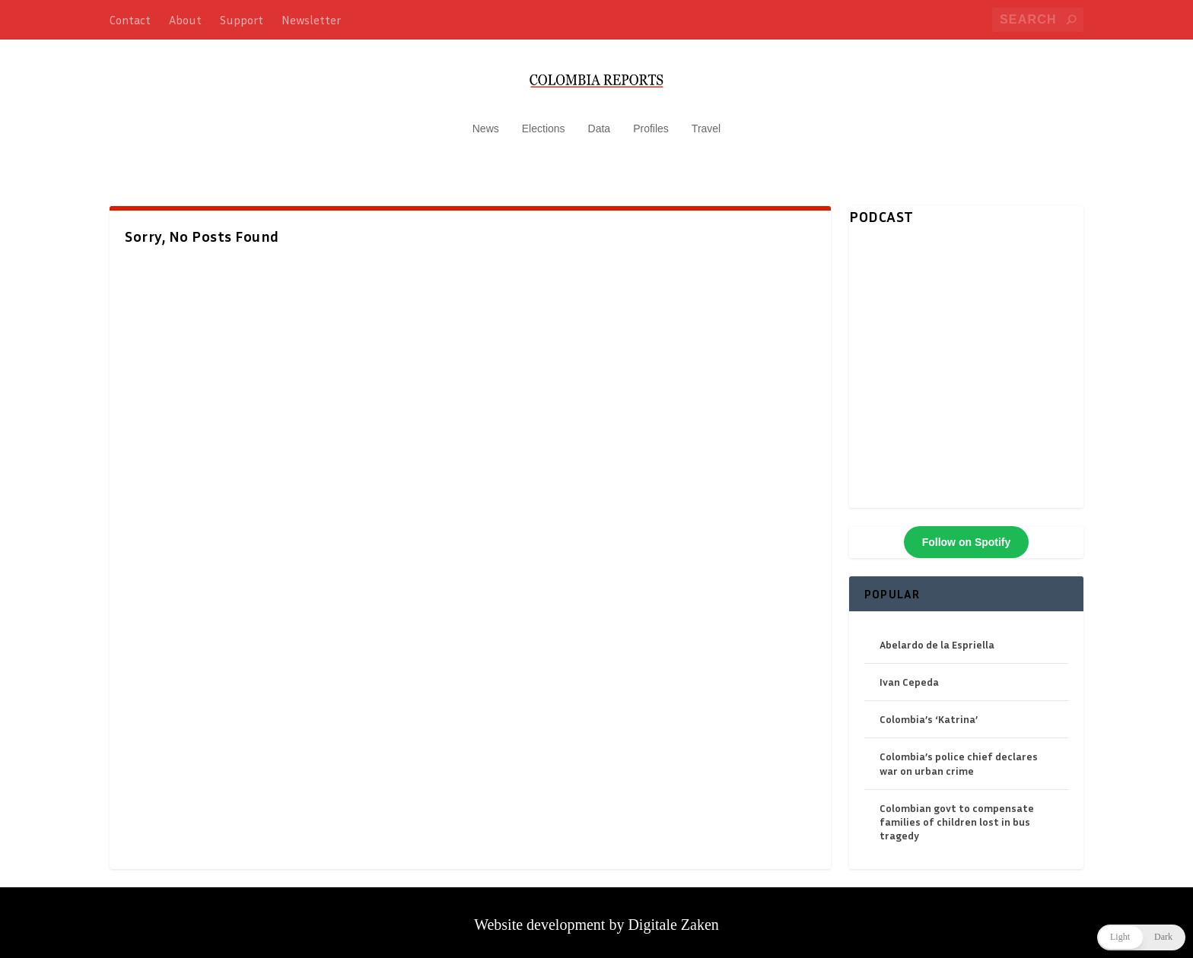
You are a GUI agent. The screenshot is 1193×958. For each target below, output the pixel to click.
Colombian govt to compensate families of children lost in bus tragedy (957, 814)
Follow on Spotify (966, 534)
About (185, 19)
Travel (706, 122)
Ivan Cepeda (909, 674)
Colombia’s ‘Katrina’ (929, 712)
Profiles (651, 122)
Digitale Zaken (673, 917)
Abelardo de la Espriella (937, 636)
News (485, 122)
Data (599, 122)
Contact (130, 19)
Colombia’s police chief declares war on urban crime (959, 756)
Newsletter (311, 19)
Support (241, 19)
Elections (543, 122)
